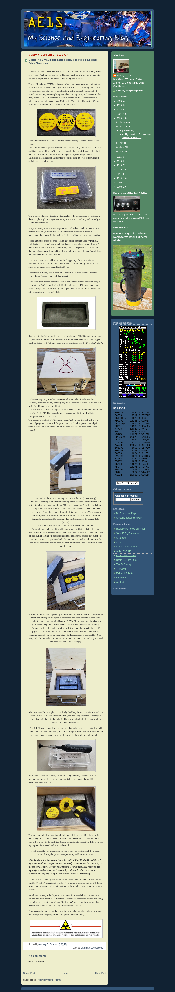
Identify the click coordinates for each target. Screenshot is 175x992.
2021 (120, 114)
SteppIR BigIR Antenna (128, 533)
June (122, 147)
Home (65, 973)
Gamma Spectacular (126, 546)
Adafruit (120, 582)
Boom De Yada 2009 (126, 560)
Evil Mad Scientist (125, 573)
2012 (120, 169)
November (125, 126)
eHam (119, 542)
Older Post (100, 973)
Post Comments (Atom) (49, 980)
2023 (120, 105)
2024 (120, 101)
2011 (120, 174)
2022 (120, 109)
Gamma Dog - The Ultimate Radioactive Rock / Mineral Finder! (130, 237)
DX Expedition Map (126, 513)
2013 (120, 165)
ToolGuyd (121, 569)
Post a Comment (35, 961)
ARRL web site (123, 551)
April (122, 151)
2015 (120, 157)
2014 (120, 161)
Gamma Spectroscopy (92, 948)
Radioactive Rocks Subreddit (130, 529)
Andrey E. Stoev (125, 75)
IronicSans (121, 577)
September (125, 130)
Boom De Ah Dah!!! (126, 555)
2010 (120, 178)
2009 (120, 182)
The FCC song (123, 564)
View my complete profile (129, 90)
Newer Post (29, 973)
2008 (120, 187)
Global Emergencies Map (129, 518)
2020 (120, 118)
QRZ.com (121, 538)
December (125, 122)
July (121, 143)
